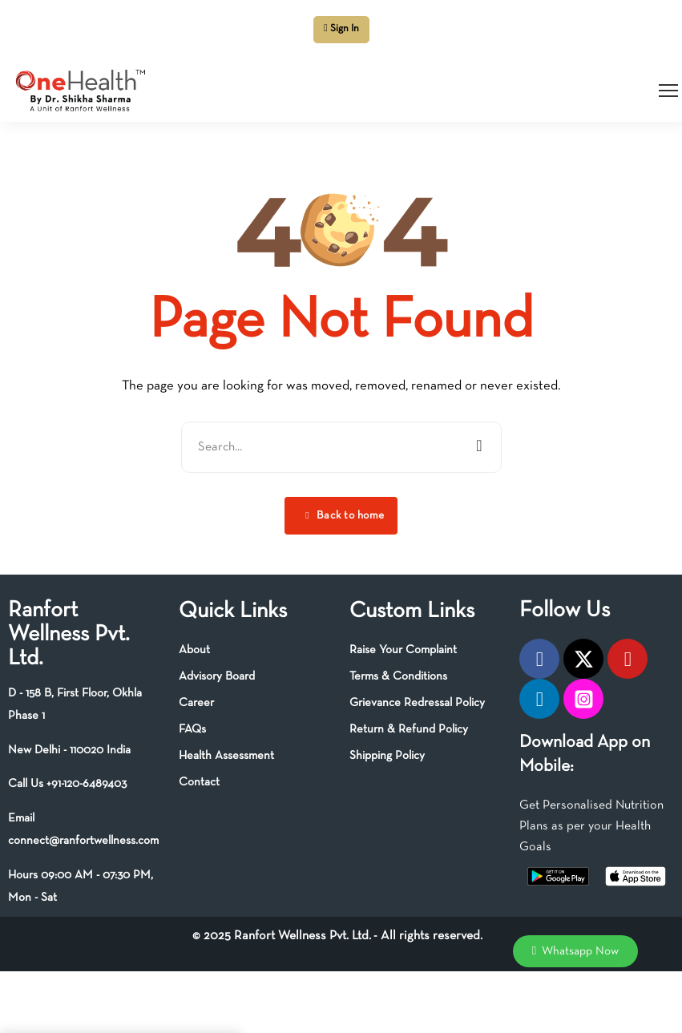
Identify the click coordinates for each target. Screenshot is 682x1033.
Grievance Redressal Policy (417, 702)
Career (196, 702)
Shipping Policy (387, 755)
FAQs (192, 729)
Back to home (344, 515)
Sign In (341, 28)
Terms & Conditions (398, 676)
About (194, 650)
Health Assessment (226, 755)
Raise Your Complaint (403, 650)
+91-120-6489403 (86, 783)
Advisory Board (217, 676)
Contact (199, 782)
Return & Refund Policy (408, 729)
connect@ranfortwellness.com (83, 840)
